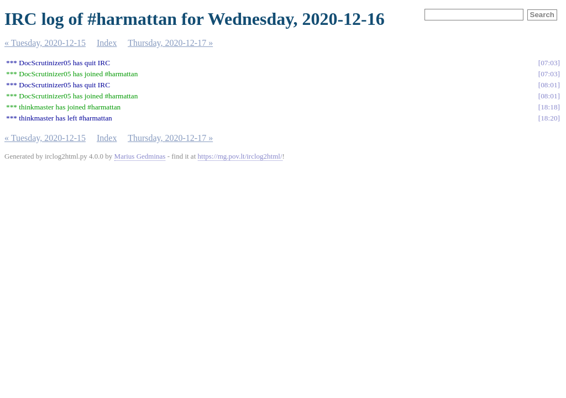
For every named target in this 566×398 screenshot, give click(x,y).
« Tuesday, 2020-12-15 (45, 43)
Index (107, 43)
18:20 (549, 118)
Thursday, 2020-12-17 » (170, 43)
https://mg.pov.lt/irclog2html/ (240, 156)
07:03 (549, 63)
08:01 (549, 85)
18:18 (549, 107)
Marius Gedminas (140, 156)
